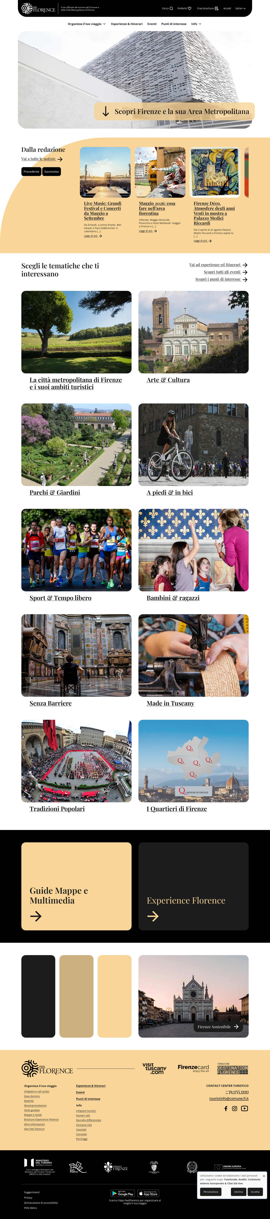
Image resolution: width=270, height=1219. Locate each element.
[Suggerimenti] (56, 1192)
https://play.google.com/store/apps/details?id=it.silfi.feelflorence (123, 1193)
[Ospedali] (102, 1129)
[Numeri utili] (102, 1115)
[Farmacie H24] (102, 1125)
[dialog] (232, 1185)
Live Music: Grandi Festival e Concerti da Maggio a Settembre (102, 210)
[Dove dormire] (43, 1096)
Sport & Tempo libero (60, 597)
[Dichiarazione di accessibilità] (56, 1202)
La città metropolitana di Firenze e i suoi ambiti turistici (76, 383)
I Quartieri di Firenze (177, 808)
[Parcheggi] (102, 1139)
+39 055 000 (237, 1091)
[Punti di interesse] (174, 24)
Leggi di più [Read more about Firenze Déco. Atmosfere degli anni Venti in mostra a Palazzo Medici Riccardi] (203, 240)
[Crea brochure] (207, 8)
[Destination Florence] (232, 1068)
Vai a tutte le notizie (42, 159)
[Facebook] (226, 1109)
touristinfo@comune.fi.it (229, 1098)
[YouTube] (244, 1108)
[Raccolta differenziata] (102, 1120)
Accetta (255, 1191)
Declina (238, 1191)
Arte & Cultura (168, 379)
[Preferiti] (184, 8)
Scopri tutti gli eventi (226, 272)
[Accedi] (227, 8)
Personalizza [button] (211, 1191)
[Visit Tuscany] (154, 1068)
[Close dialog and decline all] (264, 1174)
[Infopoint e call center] (43, 1091)
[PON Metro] (56, 1208)
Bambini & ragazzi (173, 597)
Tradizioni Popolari (57, 808)
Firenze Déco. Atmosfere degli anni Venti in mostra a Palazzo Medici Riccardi (214, 213)
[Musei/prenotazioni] (43, 1105)
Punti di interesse (88, 1099)
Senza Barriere (51, 703)
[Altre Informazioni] (43, 1124)
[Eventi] (152, 24)
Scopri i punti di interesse (222, 279)
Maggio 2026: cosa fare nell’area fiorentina (157, 208)
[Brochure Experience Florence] (43, 1119)
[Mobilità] (43, 1100)
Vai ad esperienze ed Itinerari (219, 265)
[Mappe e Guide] (43, 1115)
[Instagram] (235, 1109)
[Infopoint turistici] (102, 1111)
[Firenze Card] (193, 1069)
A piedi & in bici (170, 492)
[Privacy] (56, 1197)
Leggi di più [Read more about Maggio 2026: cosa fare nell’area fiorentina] (148, 230)
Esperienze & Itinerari (91, 1086)
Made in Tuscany (170, 703)
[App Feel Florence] (43, 1129)
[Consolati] (102, 1134)
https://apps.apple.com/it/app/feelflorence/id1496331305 (148, 1193)
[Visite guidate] (43, 1110)
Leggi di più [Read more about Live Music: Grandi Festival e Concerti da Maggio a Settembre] (93, 235)
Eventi (80, 1092)
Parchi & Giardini (55, 492)
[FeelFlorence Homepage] (39, 8)
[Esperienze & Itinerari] (127, 24)
